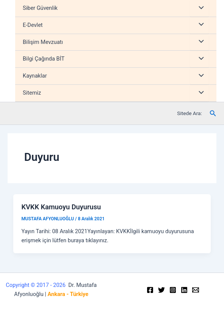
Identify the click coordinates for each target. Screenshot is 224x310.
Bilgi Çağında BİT (43, 58)
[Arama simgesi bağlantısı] (213, 113)
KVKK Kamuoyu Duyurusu (61, 207)
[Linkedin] (184, 290)
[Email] (195, 290)
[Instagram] (172, 290)
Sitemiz (32, 92)
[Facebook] (150, 290)
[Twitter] (161, 290)
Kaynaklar (35, 75)
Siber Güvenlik (40, 8)
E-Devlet (33, 25)
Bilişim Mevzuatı (43, 42)
